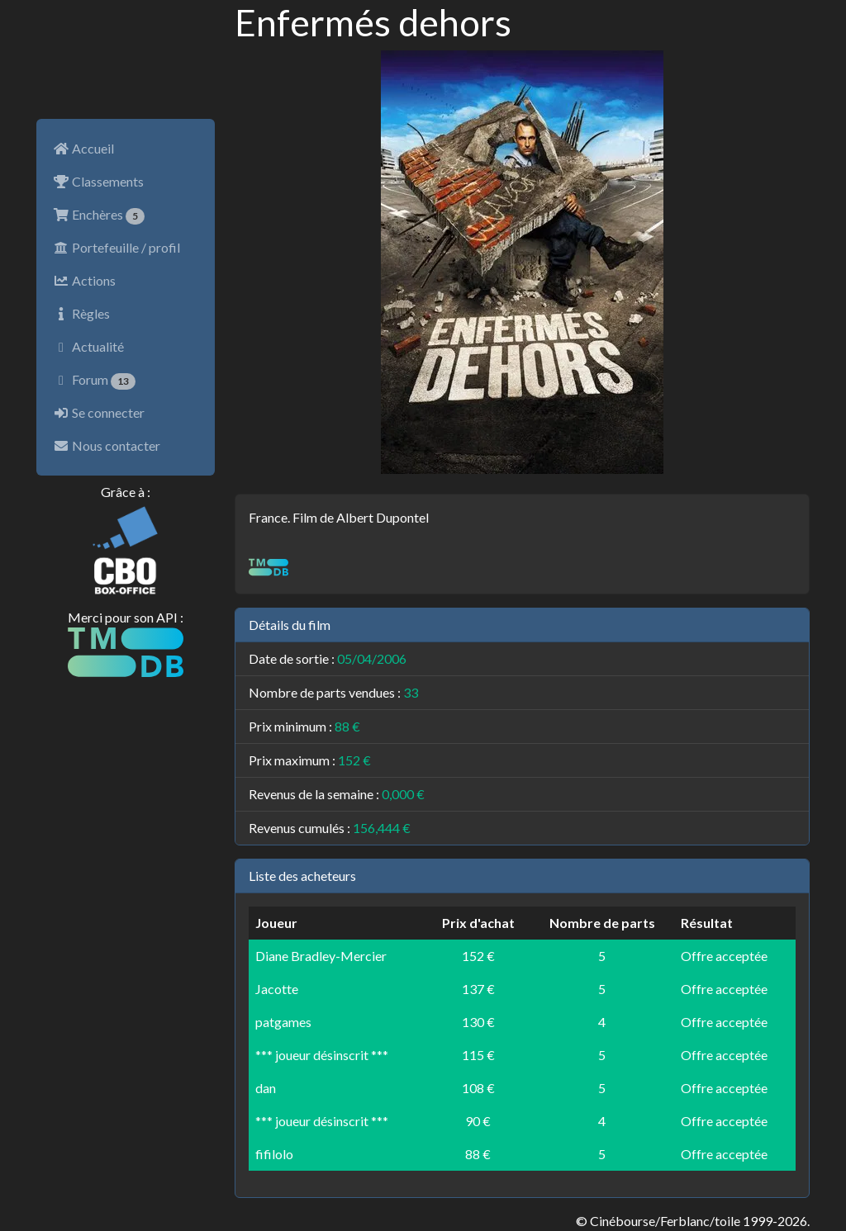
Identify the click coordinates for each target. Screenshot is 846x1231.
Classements (98, 181)
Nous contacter (106, 445)
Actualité (88, 346)
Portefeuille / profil (116, 247)
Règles (81, 313)
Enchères (99, 215)
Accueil (83, 148)
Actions (84, 280)
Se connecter (99, 412)
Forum (94, 381)
